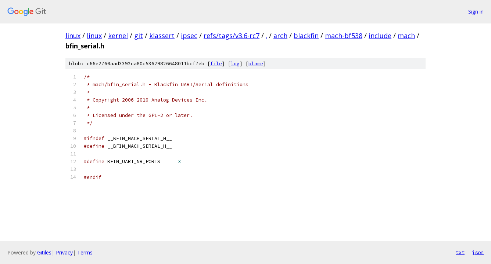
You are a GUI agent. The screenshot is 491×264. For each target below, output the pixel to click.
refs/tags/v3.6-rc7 (231, 35)
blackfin (306, 35)
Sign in (476, 11)
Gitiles (44, 252)
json (478, 252)
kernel (118, 35)
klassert (162, 35)
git (138, 35)
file (216, 63)
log (235, 63)
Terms (85, 252)
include (380, 35)
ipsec (189, 35)
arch (280, 35)
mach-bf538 (343, 35)
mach (406, 35)
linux (72, 35)
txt (460, 252)
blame (255, 63)
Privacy (64, 252)
